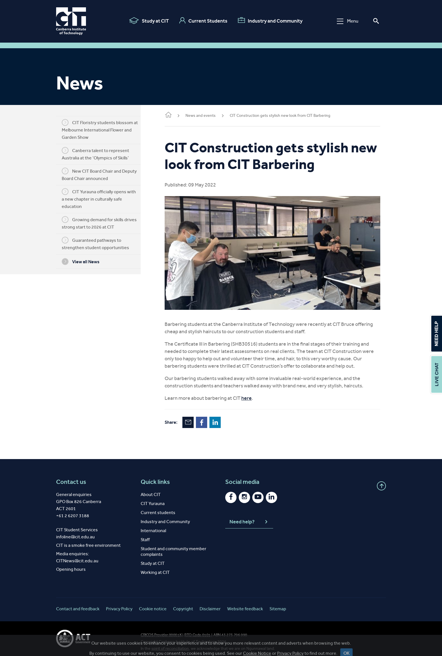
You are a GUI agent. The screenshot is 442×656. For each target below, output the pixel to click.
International (153, 526)
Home (177, 115)
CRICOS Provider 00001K (161, 630)
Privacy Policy (119, 604)
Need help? (249, 517)
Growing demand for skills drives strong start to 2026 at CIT (103, 223)
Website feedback (245, 604)
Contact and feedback (78, 604)
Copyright (183, 604)
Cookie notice (153, 604)
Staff (145, 535)
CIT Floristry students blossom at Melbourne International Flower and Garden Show (104, 129)
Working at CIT (155, 568)
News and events (209, 115)
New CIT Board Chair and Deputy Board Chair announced (103, 174)
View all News (85, 261)
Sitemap (277, 604)
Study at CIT (149, 20)
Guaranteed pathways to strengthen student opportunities (99, 243)
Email (196, 418)
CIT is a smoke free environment (88, 540)
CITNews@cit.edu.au (77, 556)
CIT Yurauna (153, 499)
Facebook (210, 418)
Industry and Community (270, 20)
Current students (158, 508)
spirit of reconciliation (170, 644)
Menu (347, 21)
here (255, 393)
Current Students (203, 20)
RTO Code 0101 (197, 630)
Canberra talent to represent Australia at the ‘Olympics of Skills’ (99, 154)
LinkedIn (223, 418)
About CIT (151, 490)
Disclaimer (210, 604)
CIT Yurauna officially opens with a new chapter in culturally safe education (103, 198)
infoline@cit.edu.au (75, 532)
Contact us (71, 477)
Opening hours (71, 564)
